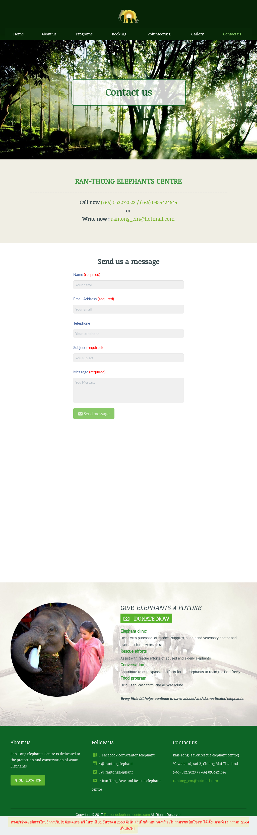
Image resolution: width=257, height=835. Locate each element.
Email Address (93, 299)
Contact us (232, 34)
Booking (119, 34)
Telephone (81, 323)
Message (89, 372)
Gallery (197, 34)
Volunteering (159, 34)
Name (86, 274)
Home (18, 34)
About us (49, 34)
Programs (84, 34)
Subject (88, 347)
